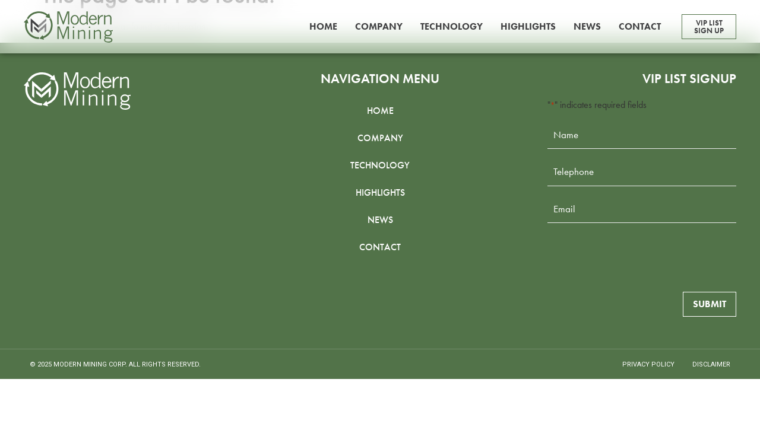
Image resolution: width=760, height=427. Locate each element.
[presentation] (637, 255)
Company (379, 26)
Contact (640, 26)
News (587, 26)
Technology (451, 26)
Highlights (528, 26)
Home (323, 26)
